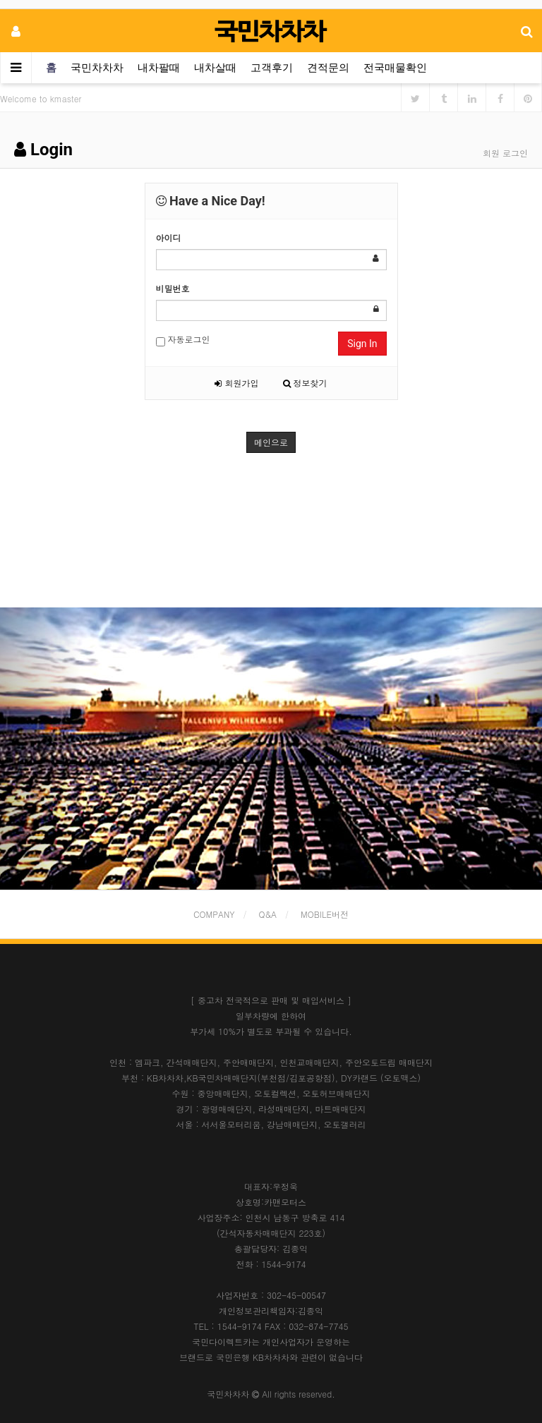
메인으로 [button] (271, 442)
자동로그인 (183, 339)
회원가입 (236, 383)
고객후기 (272, 67)
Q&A (268, 914)
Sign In (362, 343)
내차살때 (215, 67)
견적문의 (328, 67)
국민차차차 (97, 67)
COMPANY (214, 914)
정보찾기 (305, 383)
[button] (40, 748)
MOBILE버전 (325, 914)
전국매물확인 (395, 67)
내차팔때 (159, 67)
